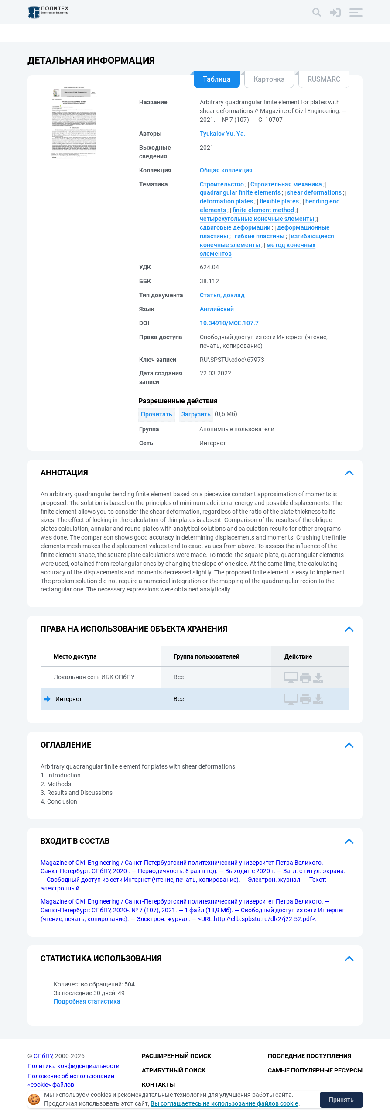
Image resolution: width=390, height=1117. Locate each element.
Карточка (269, 79)
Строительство (222, 184)
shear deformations (314, 192)
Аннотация (64, 472)
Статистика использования (101, 958)
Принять (341, 1099)
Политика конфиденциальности (73, 1065)
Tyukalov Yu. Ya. (223, 133)
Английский (217, 309)
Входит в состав (75, 840)
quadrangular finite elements (240, 192)
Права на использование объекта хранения (134, 628)
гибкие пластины (259, 236)
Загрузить (196, 414)
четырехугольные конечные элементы (257, 218)
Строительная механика (286, 184)
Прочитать (156, 414)
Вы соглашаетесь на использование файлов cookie (224, 1103)
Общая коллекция (226, 170)
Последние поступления (309, 1056)
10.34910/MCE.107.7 (229, 323)
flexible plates (279, 201)
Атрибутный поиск (173, 1070)
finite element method (263, 209)
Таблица (217, 79)
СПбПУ (43, 1056)
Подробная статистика (87, 1001)
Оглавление (66, 744)
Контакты (158, 1084)
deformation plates (226, 201)
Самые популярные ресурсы (315, 1070)
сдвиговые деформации (235, 227)
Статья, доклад (222, 295)
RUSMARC (324, 79)
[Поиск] (316, 12)
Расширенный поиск (176, 1056)
